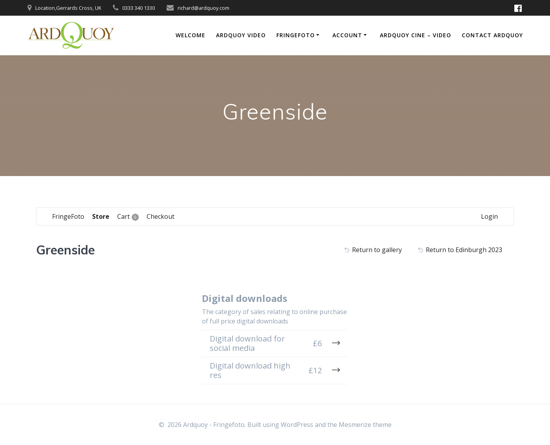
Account (347, 35)
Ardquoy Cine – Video (415, 35)
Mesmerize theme (365, 424)
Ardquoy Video (241, 35)
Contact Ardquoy (492, 35)
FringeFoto (295, 35)
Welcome (190, 35)
